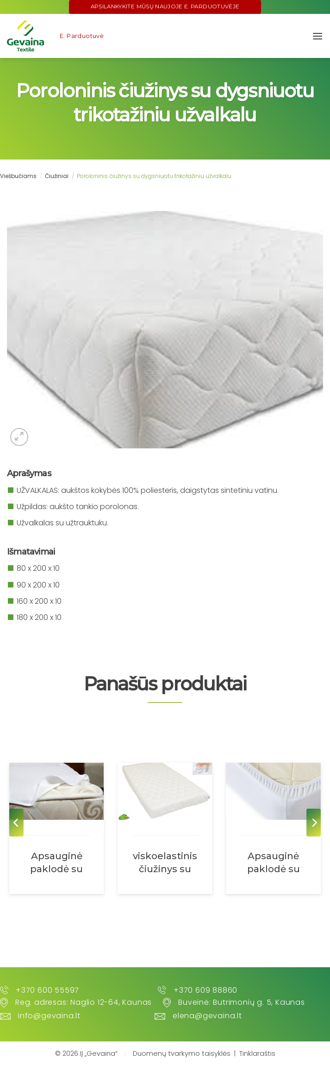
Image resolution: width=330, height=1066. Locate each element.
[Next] (313, 822)
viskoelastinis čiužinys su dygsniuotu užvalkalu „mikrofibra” (165, 862)
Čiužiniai (56, 176)
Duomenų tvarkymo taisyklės (181, 1053)
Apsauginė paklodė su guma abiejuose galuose (273, 862)
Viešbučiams (18, 176)
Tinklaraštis (257, 1053)
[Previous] (16, 822)
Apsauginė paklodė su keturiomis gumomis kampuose (56, 862)
